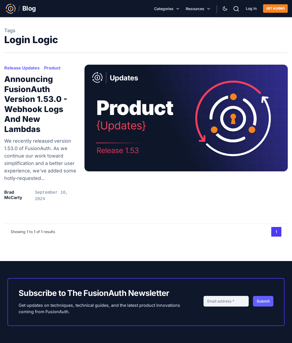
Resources (195, 8)
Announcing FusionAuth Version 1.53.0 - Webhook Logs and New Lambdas (35, 104)
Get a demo (275, 8)
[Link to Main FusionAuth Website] (10, 8)
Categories (163, 8)
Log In (251, 8)
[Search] (236, 8)
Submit (263, 301)
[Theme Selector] (225, 8)
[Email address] (226, 301)
